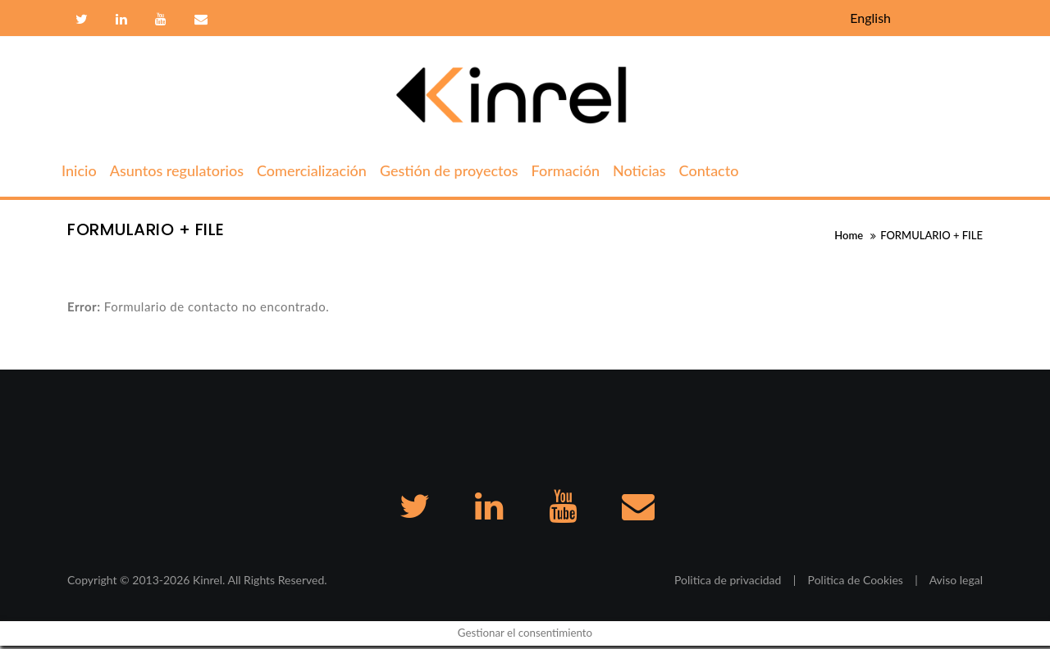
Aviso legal (956, 583)
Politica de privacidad (727, 583)
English (870, 17)
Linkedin (121, 19)
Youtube (161, 19)
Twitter (81, 19)
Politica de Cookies (855, 583)
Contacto (199, 19)
